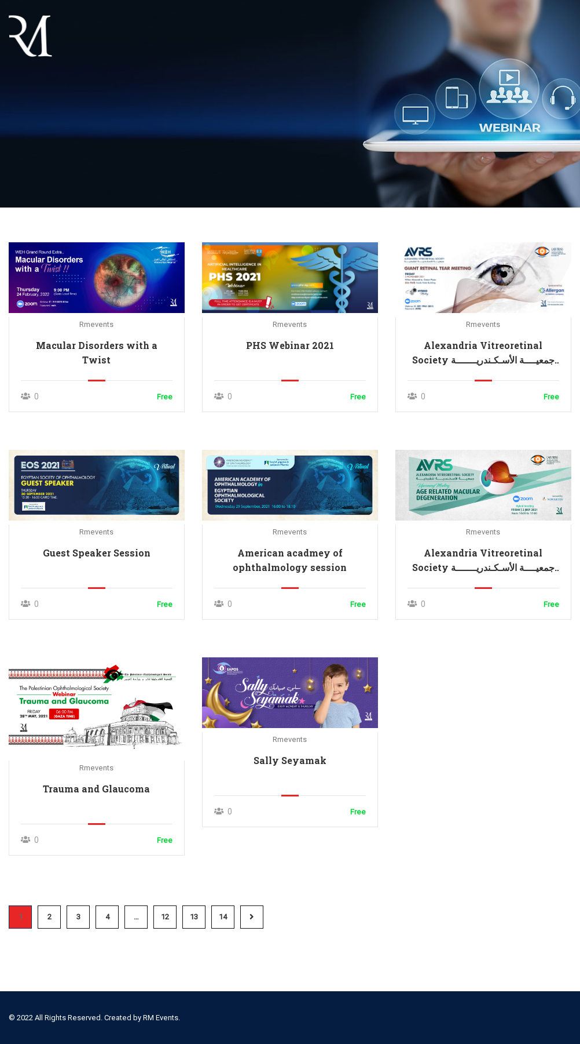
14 (223, 916)
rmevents (96, 324)
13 (194, 916)
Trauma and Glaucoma (96, 789)
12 (165, 916)
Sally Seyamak (290, 760)
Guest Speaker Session (96, 553)
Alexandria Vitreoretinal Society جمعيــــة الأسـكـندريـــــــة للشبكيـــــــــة (483, 353)
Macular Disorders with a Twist (96, 352)
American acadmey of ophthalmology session (290, 560)
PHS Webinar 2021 (290, 345)
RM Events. (161, 1017)
